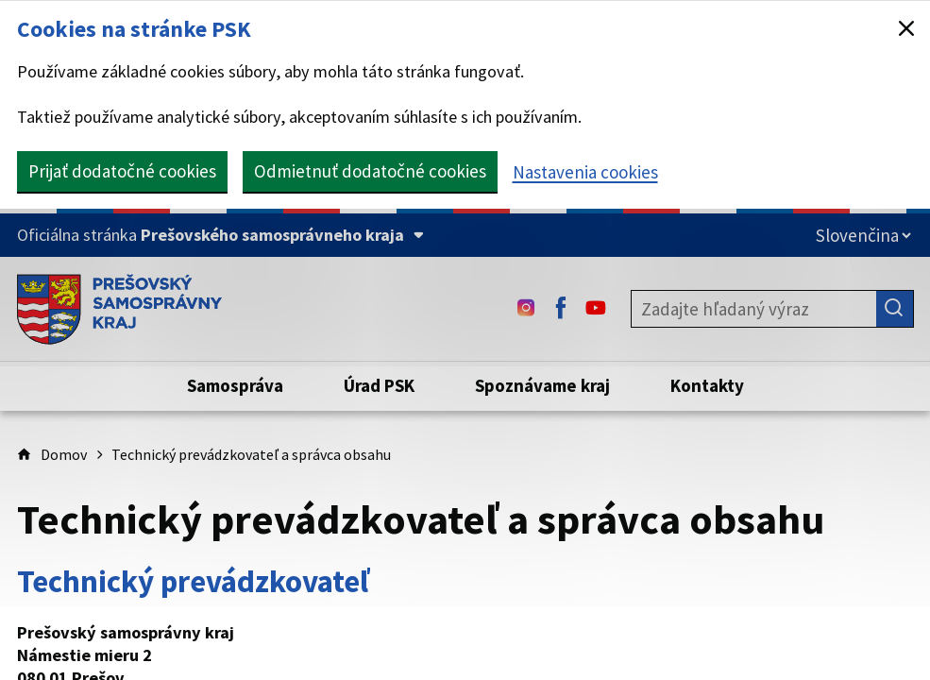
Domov (64, 454)
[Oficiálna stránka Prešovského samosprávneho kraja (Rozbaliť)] (220, 235)
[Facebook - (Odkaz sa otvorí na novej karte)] (561, 309)
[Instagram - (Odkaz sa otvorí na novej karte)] (526, 309)
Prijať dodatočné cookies (122, 171)
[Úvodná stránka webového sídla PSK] (120, 309)
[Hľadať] (895, 309)
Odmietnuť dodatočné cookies (370, 171)
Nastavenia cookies (585, 172)
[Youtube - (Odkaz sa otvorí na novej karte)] (595, 309)
